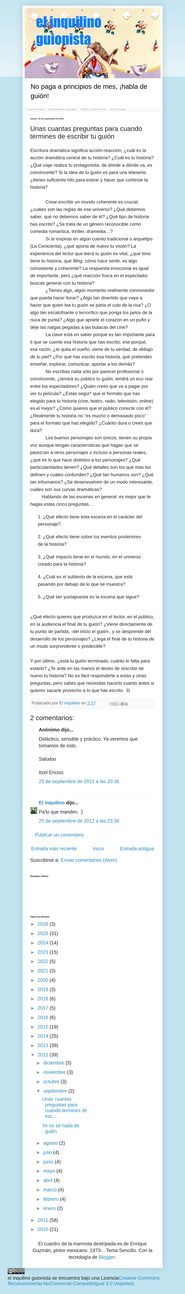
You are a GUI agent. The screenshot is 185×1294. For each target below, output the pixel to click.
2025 (44, 933)
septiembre (55, 1091)
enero (50, 1208)
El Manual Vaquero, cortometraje (62, 109)
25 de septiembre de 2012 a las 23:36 (79, 820)
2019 (44, 989)
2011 (44, 1220)
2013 (44, 1045)
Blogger (107, 1257)
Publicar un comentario (59, 834)
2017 (44, 1008)
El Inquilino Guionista (35, 109)
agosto (51, 1143)
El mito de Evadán (118, 109)
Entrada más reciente (54, 848)
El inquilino (70, 703)
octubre (52, 1081)
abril (48, 1180)
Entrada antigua (137, 848)
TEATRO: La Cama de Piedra (93, 109)
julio (48, 1152)
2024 (44, 942)
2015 (44, 1026)
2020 (44, 980)
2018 (44, 998)
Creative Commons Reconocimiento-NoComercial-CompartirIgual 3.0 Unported (84, 1280)
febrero (51, 1199)
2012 (44, 1054)
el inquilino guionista (29, 1278)
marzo (50, 1189)
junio (49, 1161)
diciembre (54, 1062)
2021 (44, 970)
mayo (49, 1171)
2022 (44, 961)
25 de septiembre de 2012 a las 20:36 (79, 781)
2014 (44, 1036)
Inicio (98, 848)
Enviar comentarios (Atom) (89, 860)
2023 (44, 952)
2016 (44, 1017)
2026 (44, 924)
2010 (44, 1229)
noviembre (55, 1072)
